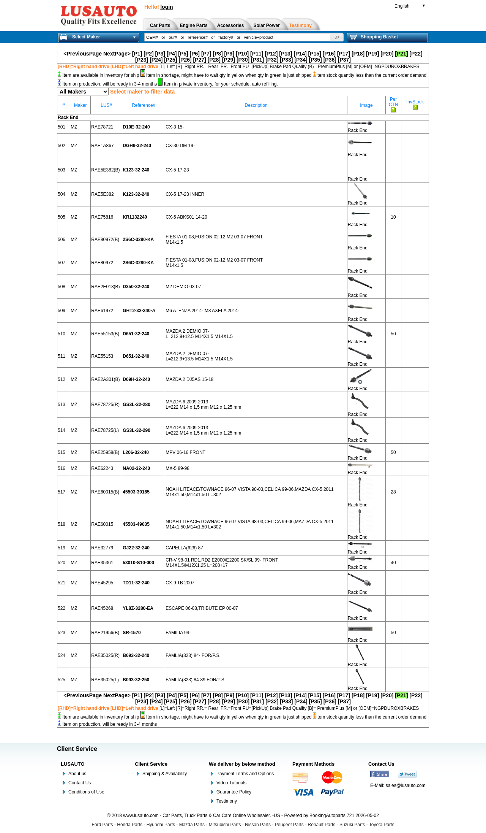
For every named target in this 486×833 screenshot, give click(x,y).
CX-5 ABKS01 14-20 (186, 217)
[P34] (300, 60)
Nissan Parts (258, 824)
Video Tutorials (231, 782)
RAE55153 (102, 356)
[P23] (141, 60)
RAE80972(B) (105, 239)
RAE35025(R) (105, 655)
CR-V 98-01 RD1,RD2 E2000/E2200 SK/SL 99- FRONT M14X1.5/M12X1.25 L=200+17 (222, 562)
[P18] (358, 54)
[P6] (195, 54)
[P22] (415, 54)
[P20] (386, 54)
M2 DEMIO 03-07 (183, 286)
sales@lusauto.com (406, 785)
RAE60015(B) (105, 492)
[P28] (214, 60)
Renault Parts (322, 824)
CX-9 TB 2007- (181, 582)
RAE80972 (102, 262)
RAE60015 (102, 524)
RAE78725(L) (105, 430)
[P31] (257, 60)
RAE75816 (102, 217)
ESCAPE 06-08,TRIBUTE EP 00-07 (202, 608)
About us (77, 773)
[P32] (271, 60)
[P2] (148, 54)
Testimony (226, 801)
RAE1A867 (102, 145)
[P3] (160, 54)
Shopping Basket (374, 37)
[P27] (199, 60)
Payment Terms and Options (245, 773)
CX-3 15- (175, 127)
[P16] (329, 54)
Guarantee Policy (233, 792)
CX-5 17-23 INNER (185, 194)
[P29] (228, 60)
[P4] (172, 54)
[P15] (314, 54)
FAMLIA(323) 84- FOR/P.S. (193, 655)
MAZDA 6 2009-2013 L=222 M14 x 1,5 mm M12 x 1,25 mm (203, 404)
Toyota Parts (381, 824)
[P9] (229, 54)
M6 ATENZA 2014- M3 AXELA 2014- (202, 310)
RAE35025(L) (105, 679)
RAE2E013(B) (105, 286)
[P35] (315, 60)
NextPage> (117, 54)
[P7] (206, 54)
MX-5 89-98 (177, 468)
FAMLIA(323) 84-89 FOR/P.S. (196, 679)
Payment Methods (313, 764)
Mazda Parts (192, 824)
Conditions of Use (86, 792)
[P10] (242, 54)
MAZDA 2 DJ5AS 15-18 (189, 379)
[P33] (286, 60)
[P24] (156, 60)
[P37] (344, 60)
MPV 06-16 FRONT (185, 452)
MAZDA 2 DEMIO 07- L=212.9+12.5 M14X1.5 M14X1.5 (199, 333)
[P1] (137, 54)
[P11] (256, 54)
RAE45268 (102, 608)
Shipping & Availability (164, 773)
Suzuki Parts (352, 824)
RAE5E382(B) (105, 170)
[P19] (372, 54)
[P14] (299, 54)
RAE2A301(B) (105, 379)
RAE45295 (102, 582)
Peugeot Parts (289, 824)
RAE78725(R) (105, 404)
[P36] (329, 60)
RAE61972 (102, 310)
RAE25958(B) (105, 452)
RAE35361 (102, 562)
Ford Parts (102, 824)
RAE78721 (102, 127)
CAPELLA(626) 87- (185, 548)
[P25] (170, 60)
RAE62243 (102, 468)
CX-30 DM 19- (180, 145)
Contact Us (79, 782)
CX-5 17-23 (177, 170)
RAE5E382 (102, 194)
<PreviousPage (82, 54)
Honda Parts (129, 824)
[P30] (243, 60)
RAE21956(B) (105, 632)
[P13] (285, 54)
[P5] (183, 54)
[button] (337, 37)
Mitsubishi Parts (225, 824)
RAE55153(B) (105, 333)
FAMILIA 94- (178, 632)
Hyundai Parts (161, 824)
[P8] (217, 54)
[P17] (343, 54)
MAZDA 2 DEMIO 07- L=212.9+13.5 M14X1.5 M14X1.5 (199, 356)
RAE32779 (102, 548)
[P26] (184, 60)
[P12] (271, 54)
